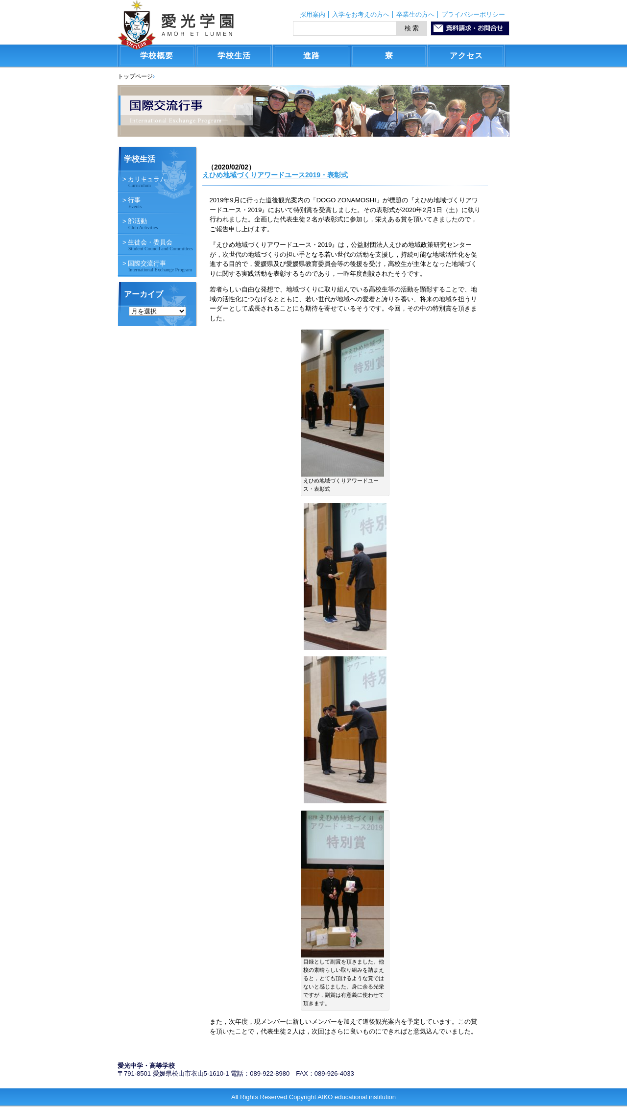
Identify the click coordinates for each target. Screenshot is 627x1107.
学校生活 (139, 159)
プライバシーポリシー (473, 14)
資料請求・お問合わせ (470, 28)
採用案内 (312, 14)
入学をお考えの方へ (360, 14)
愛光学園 (176, 25)
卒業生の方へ (415, 14)
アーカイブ (143, 294)
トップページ (135, 76)
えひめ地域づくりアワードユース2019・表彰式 (275, 175)
